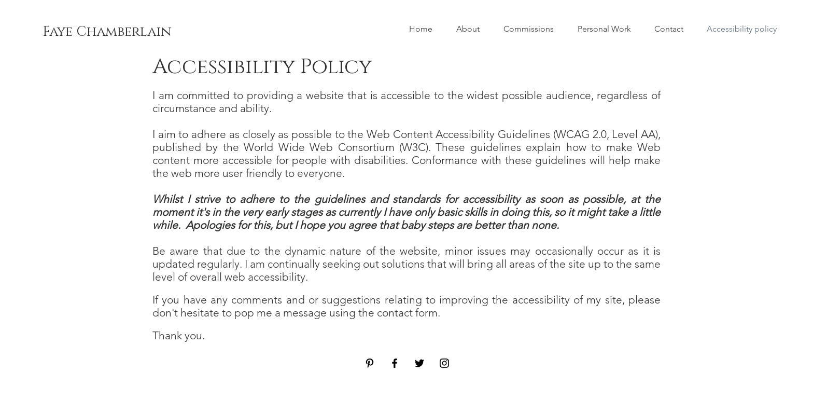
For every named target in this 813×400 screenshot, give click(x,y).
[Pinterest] (369, 363)
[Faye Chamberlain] (107, 32)
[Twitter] (419, 363)
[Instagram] (444, 363)
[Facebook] (394, 363)
